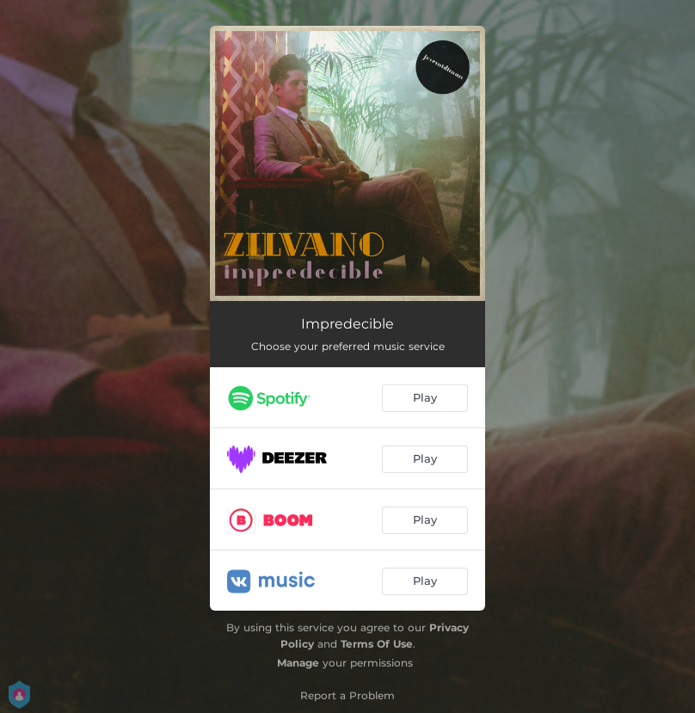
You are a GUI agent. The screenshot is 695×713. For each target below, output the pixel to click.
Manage (298, 662)
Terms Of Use (377, 643)
